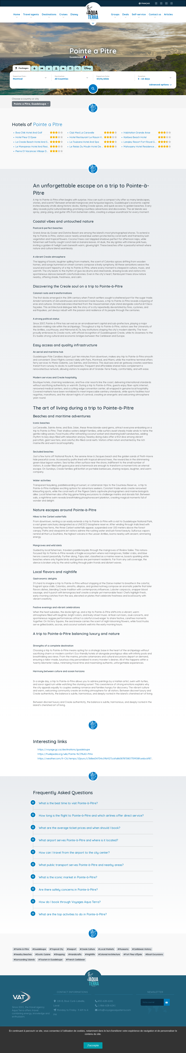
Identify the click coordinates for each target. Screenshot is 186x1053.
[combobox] (30, 79)
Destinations (49, 16)
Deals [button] (125, 16)
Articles (168, 14)
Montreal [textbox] (18, 79)
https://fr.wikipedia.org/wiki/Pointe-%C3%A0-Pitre (65, 754)
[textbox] (62, 79)
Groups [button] (115, 16)
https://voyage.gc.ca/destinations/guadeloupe (64, 749)
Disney (74, 14)
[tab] (22, 68)
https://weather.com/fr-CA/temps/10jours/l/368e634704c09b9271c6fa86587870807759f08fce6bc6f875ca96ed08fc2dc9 (104, 758)
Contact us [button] (155, 16)
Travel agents (31, 16)
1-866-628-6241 (105, 1005)
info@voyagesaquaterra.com (113, 1010)
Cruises (63, 16)
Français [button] (144, 3)
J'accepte (93, 1045)
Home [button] (16, 16)
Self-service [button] (139, 16)
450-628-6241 (104, 1001)
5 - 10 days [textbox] (144, 79)
